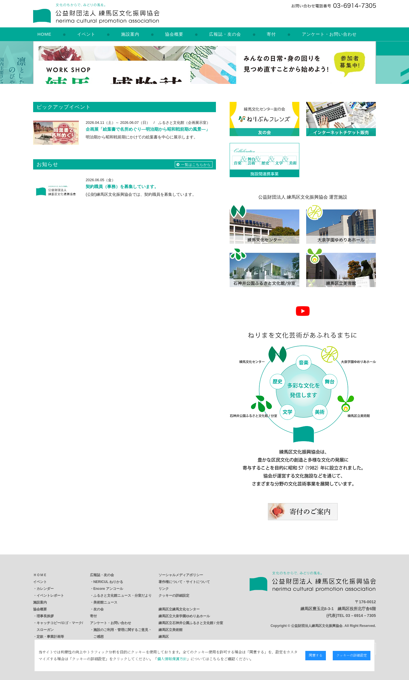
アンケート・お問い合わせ (329, 34)
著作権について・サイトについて (184, 582)
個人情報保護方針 (171, 658)
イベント (86, 34)
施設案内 (130, 34)
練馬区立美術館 (171, 630)
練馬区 (164, 637)
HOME (44, 34)
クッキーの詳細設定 (174, 596)
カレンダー (45, 589)
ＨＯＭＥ (40, 575)
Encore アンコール (108, 589)
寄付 (271, 34)
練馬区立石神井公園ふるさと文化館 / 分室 (191, 623)
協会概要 (174, 34)
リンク (164, 589)
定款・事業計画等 (50, 637)
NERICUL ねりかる (108, 582)
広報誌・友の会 (225, 34)
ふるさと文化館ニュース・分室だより (122, 596)
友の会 (98, 609)
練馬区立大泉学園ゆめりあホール (184, 616)
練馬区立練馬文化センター (179, 609)
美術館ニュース (105, 602)
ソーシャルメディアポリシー (181, 575)
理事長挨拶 (45, 616)
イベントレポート (50, 596)
